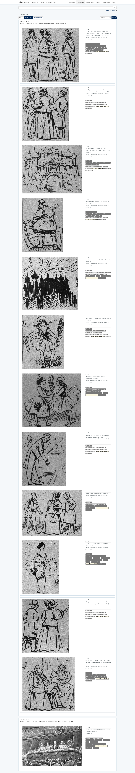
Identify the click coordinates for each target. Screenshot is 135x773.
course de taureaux (90, 51)
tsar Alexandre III (89, 745)
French (114, 17)
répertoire (92, 742)
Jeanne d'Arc (89, 332)
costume (88, 336)
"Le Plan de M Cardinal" (101, 47)
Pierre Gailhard (96, 43)
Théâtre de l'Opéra (90, 47)
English (109, 17)
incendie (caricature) (105, 276)
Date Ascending (28, 17)
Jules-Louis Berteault (97, 738)
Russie (87, 49)
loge (101, 740)
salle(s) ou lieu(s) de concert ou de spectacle (95, 744)
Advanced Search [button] (110, 10)
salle (97, 742)
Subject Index (90, 2)
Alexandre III (88, 43)
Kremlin (108, 162)
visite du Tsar (89, 53)
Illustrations (81, 2)
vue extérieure (89, 170)
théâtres (88, 168)
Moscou (88, 164)
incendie (98, 276)
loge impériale (106, 740)
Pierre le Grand (98, 215)
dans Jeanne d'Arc (95, 561)
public (87, 742)
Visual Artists (106, 2)
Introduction (72, 2)
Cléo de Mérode (96, 557)
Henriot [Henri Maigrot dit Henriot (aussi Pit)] (95, 45)
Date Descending (38, 17)
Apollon (94, 211)
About (113, 2)
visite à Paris (96, 747)
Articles (98, 2)
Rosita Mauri (89, 391)
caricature (101, 49)
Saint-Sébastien (93, 49)
